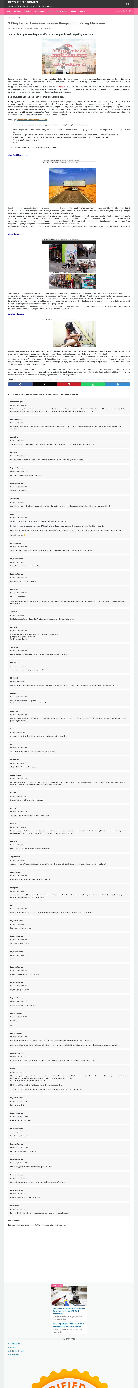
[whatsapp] (65, 442)
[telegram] (81, 442)
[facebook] (16, 442)
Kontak (102, 82)
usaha (74, 11)
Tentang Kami (105, 78)
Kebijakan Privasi (106, 86)
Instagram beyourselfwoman (111, 145)
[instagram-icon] (128, 4)
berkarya (29, 11)
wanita (83, 11)
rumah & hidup (63, 11)
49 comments (48, 35)
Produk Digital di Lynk (108, 141)
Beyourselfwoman (23, 2)
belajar (19, 11)
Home (10, 11)
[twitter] (32, 442)
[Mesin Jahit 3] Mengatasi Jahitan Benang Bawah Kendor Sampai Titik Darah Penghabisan (113, 43)
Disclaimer (104, 89)
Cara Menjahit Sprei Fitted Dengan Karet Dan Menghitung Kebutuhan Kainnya (112, 58)
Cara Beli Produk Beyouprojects (111, 137)
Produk (51, 11)
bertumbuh (40, 11)
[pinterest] (49, 442)
